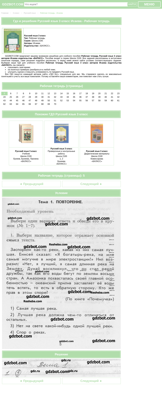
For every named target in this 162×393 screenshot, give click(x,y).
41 (112, 97)
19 (93, 93)
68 (42, 104)
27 (23, 97)
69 (49, 104)
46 (23, 100)
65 (23, 104)
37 (87, 97)
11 (42, 93)
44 (11, 100)
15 (68, 93)
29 (36, 97)
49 (42, 100)
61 (118, 100)
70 (55, 104)
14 (61, 93)
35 (74, 97)
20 (99, 93)
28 (30, 97)
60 (112, 100)
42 (118, 97)
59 (106, 100)
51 (55, 100)
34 (68, 97)
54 (74, 100)
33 (61, 97)
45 (17, 100)
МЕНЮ (149, 4)
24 (4, 97)
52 (61, 100)
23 (118, 93)
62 (4, 104)
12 (49, 93)
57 (93, 100)
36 (80, 97)
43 (4, 100)
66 (30, 104)
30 (42, 97)
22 (112, 93)
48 (36, 100)
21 (106, 93)
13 (55, 93)
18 (87, 93)
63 (11, 104)
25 (11, 97)
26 (17, 97)
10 (36, 93)
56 (87, 100)
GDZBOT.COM (12, 4)
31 (49, 97)
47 (30, 100)
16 (74, 93)
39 (99, 97)
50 (49, 100)
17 (80, 93)
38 (93, 97)
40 (106, 97)
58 (99, 100)
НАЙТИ (132, 4)
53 (68, 100)
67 (36, 104)
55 (80, 100)
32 (55, 97)
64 (17, 104)
